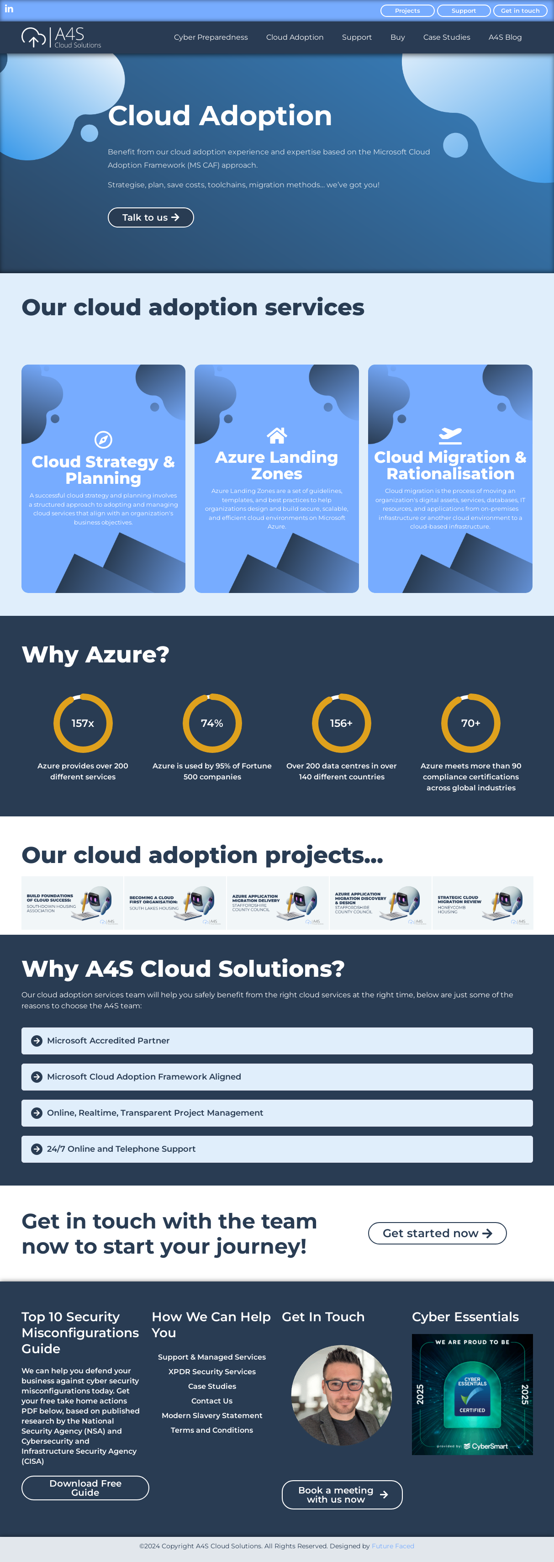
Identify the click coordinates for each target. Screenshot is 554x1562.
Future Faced (393, 1546)
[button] (277, 1041)
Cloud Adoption (295, 37)
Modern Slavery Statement (212, 1415)
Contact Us (211, 1401)
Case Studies (446, 37)
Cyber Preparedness (211, 37)
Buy (397, 37)
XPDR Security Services (212, 1371)
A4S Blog (505, 37)
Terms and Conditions (212, 1430)
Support (357, 37)
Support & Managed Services (212, 1357)
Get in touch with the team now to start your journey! (169, 1233)
